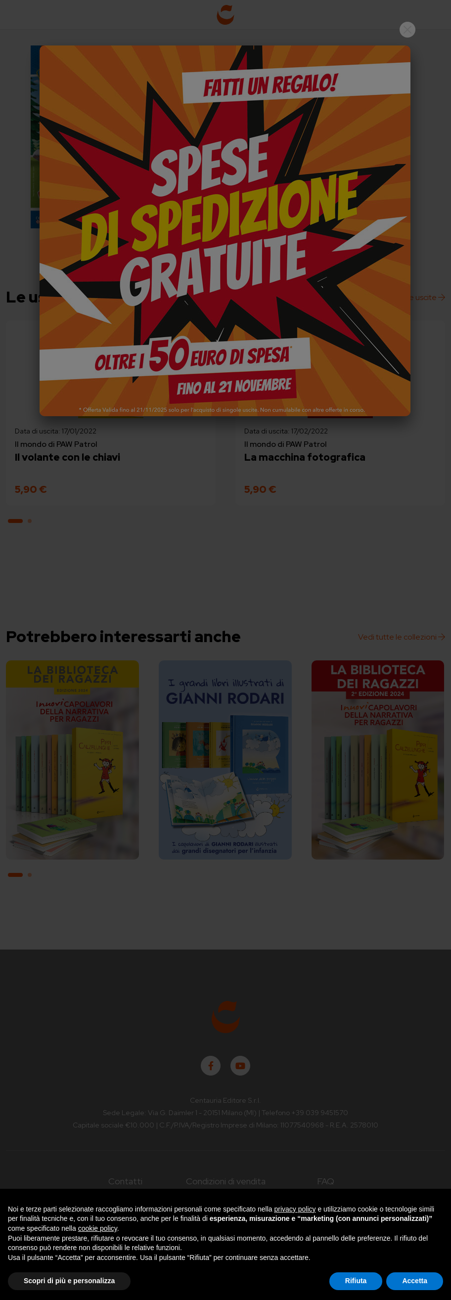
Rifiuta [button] (356, 1281)
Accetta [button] (414, 1281)
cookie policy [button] (97, 1228)
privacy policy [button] (295, 1209)
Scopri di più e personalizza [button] (69, 1281)
